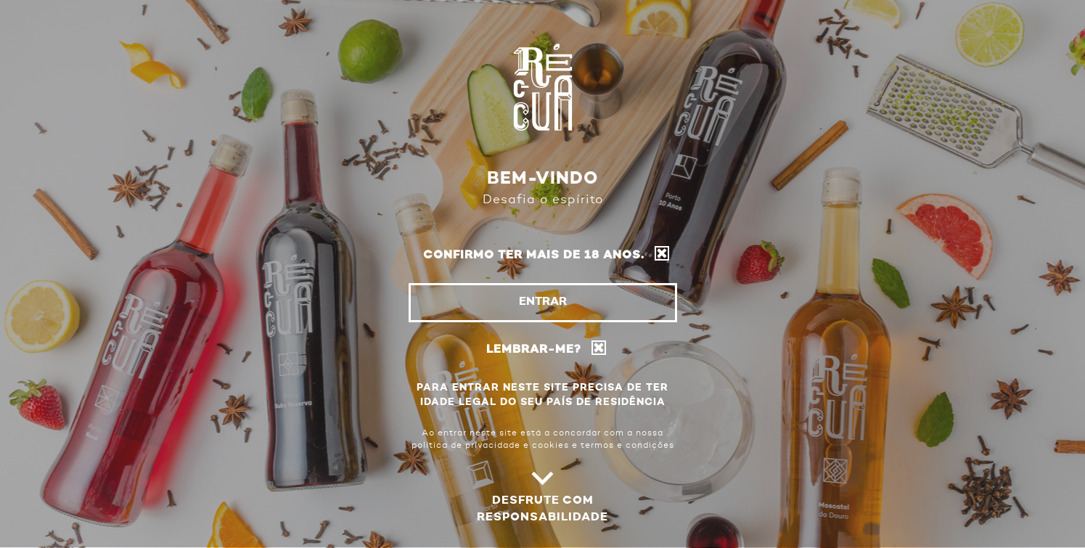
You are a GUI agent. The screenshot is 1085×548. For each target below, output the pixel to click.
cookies (550, 445)
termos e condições (627, 445)
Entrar (543, 302)
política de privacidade (466, 445)
